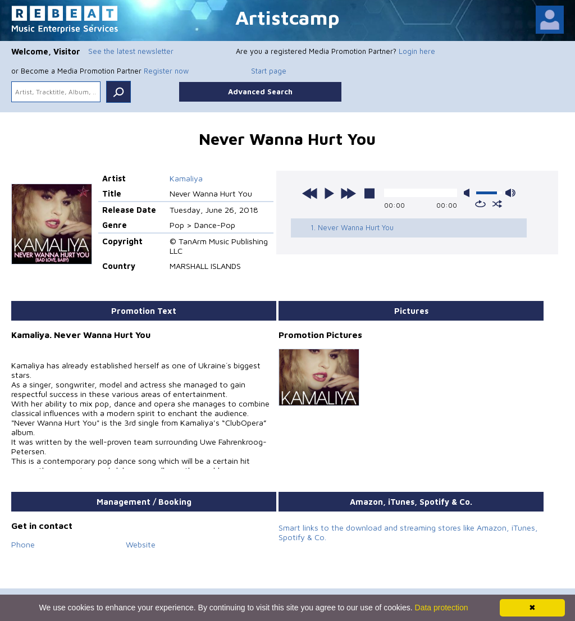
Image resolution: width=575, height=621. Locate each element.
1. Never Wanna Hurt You (352, 227)
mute (469, 193)
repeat (480, 204)
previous (310, 193)
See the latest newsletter (131, 51)
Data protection (441, 607)
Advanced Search (260, 91)
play (329, 193)
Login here (417, 51)
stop (369, 193)
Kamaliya (186, 178)
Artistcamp (287, 17)
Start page (268, 70)
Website (141, 544)
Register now (166, 70)
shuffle (497, 204)
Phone (23, 544)
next (348, 193)
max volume (510, 193)
